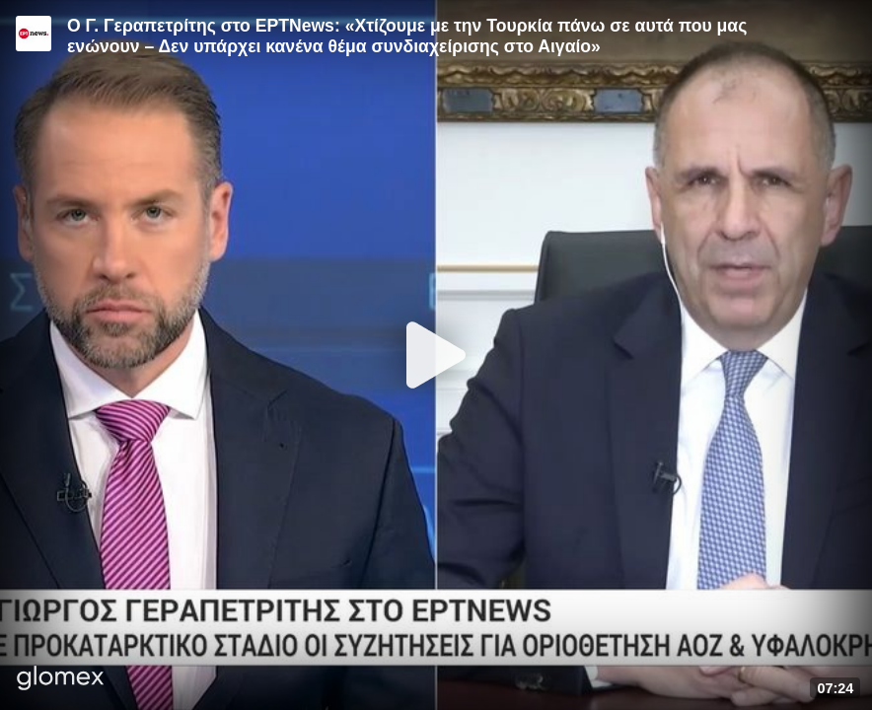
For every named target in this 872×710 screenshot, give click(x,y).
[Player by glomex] (61, 680)
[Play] (436, 355)
